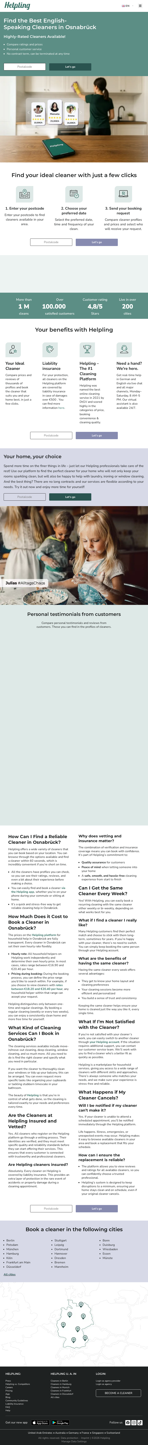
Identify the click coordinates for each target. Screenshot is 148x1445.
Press (8, 1380)
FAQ (7, 1407)
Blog (7, 1397)
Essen (106, 1254)
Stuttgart (61, 1240)
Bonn (106, 1240)
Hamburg (12, 1254)
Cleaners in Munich (60, 1387)
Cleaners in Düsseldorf (62, 1394)
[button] (128, 6)
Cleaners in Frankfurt (61, 1390)
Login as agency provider (108, 1380)
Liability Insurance (14, 1403)
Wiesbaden (110, 1249)
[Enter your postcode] (25, 66)
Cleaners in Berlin (59, 1380)
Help (7, 1410)
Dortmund (61, 1249)
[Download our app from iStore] (40, 1423)
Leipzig (59, 1245)
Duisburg (109, 1245)
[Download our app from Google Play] (60, 1423)
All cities (10, 1275)
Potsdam (12, 1245)
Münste (108, 1258)
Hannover (61, 1254)
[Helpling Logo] (17, 5)
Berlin (10, 1240)
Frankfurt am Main (18, 1262)
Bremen (60, 1262)
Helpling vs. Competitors (17, 1384)
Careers (9, 1387)
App (7, 1394)
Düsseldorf (13, 1267)
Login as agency (104, 1384)
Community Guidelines (16, 1400)
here (61, 408)
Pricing (8, 1390)
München (12, 1249)
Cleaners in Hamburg (61, 1384)
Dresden (60, 1258)
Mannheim (61, 1267)
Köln (9, 1258)
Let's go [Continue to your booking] (70, 67)
